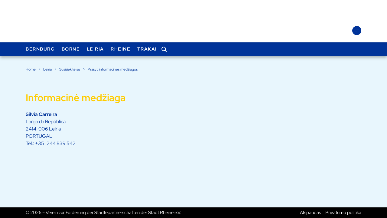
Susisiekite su (69, 69)
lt (356, 31)
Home (31, 69)
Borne (71, 49)
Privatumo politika (343, 213)
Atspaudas (310, 213)
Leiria (95, 49)
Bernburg (40, 49)
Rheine (120, 49)
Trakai (147, 49)
